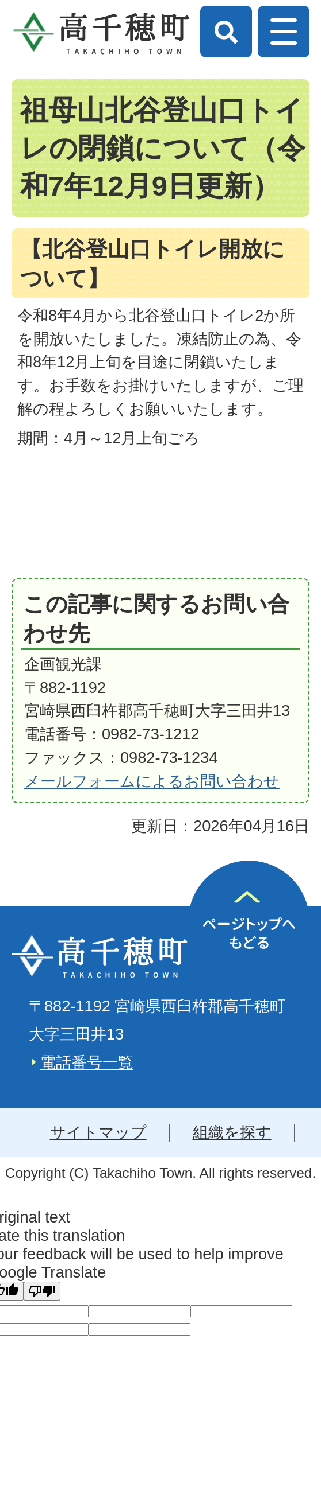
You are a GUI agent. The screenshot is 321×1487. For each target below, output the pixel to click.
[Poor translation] (42, 1291)
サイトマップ (98, 1132)
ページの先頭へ (248, 921)
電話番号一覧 (86, 1062)
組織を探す (232, 1132)
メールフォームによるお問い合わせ (152, 781)
